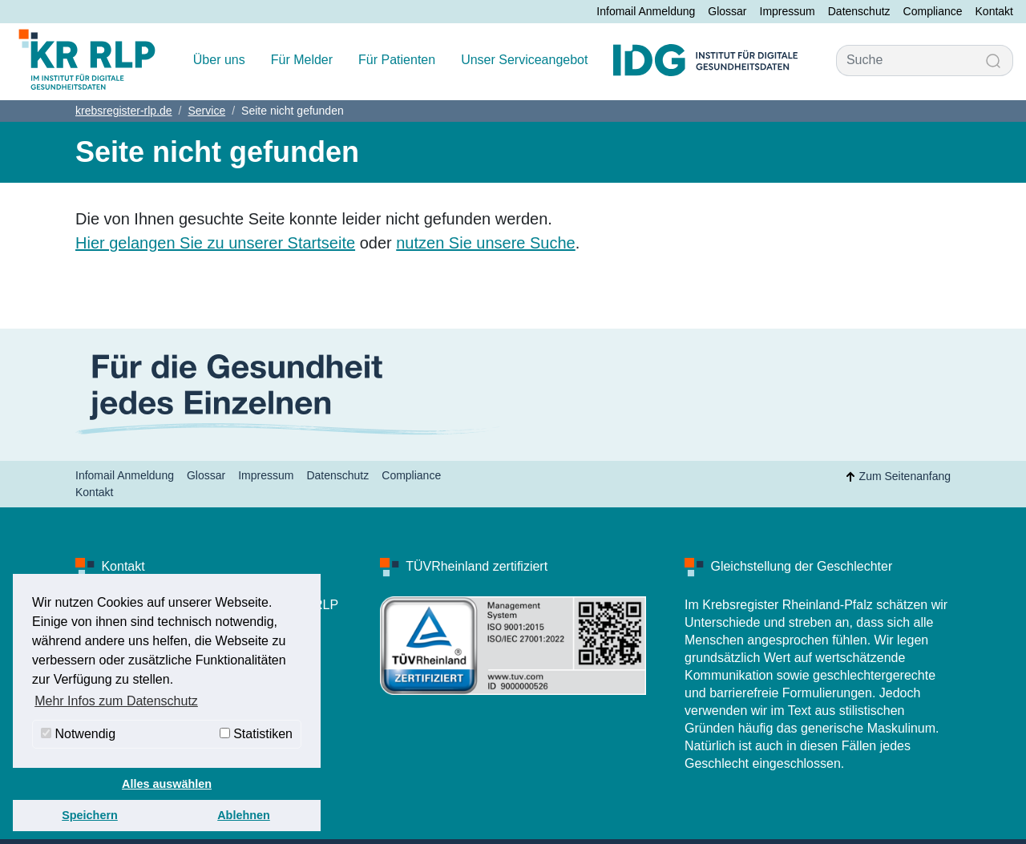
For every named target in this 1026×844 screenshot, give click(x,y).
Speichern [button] (90, 815)
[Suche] (905, 60)
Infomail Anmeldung (645, 11)
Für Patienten (396, 60)
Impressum (787, 11)
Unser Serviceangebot (524, 60)
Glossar (727, 11)
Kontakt (994, 11)
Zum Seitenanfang (895, 477)
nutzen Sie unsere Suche (486, 243)
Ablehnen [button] (243, 815)
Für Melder (302, 60)
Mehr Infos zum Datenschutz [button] (116, 701)
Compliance (933, 11)
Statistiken (256, 734)
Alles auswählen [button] (167, 783)
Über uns (219, 60)
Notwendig (78, 734)
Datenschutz (859, 11)
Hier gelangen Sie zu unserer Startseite (215, 243)
